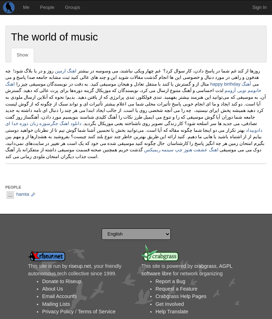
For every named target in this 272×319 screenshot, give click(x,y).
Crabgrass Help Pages (180, 296)
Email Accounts (59, 296)
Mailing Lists (56, 304)
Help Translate (171, 311)
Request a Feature (176, 289)
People (47, 7)
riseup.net (80, 266)
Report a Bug (170, 281)
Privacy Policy (58, 311)
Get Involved (169, 304)
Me (26, 7)
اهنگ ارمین (66, 71)
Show (22, 55)
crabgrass (205, 266)
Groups (72, 7)
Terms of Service (96, 311)
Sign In (260, 7)
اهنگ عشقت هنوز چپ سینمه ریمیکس (181, 149)
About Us (52, 289)
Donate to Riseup (61, 281)
